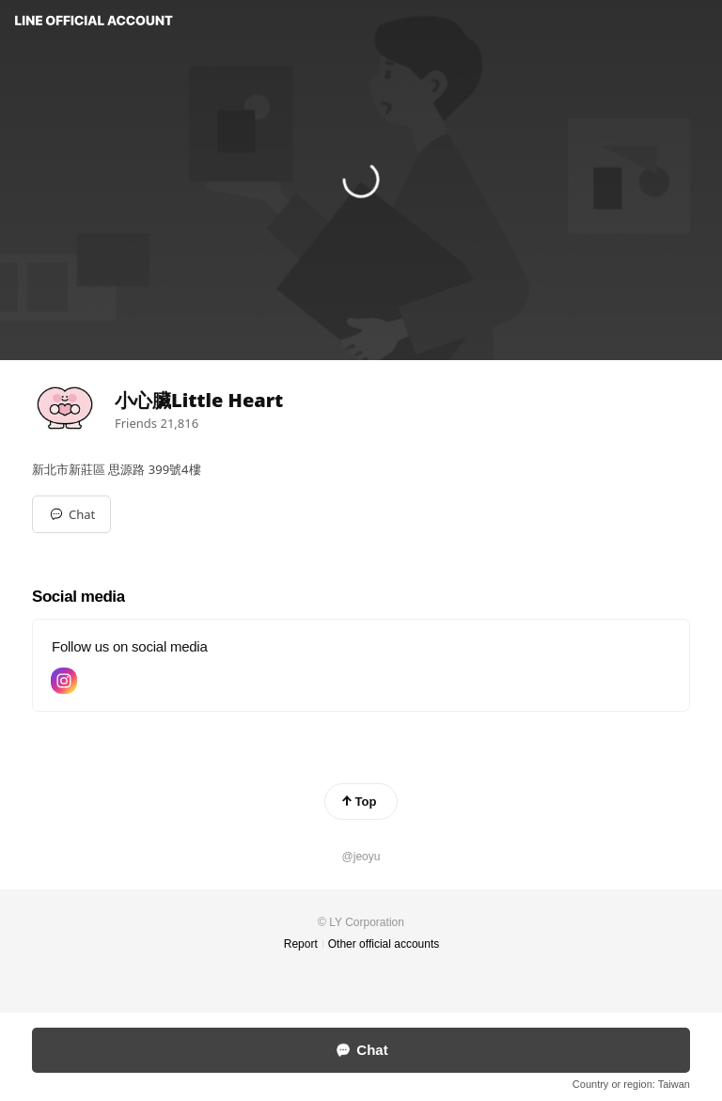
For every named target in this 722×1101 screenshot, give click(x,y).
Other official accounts (384, 944)
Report (301, 944)
